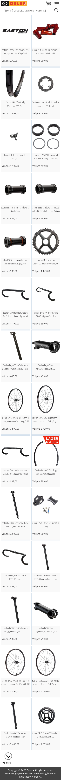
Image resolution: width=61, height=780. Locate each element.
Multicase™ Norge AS (30, 776)
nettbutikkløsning (38, 773)
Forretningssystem (15, 773)
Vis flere (6, 762)
